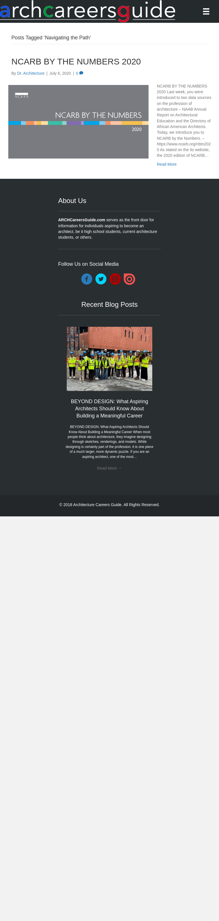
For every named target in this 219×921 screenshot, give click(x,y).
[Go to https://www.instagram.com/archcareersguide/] (115, 279)
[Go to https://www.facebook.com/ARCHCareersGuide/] (86, 279)
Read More (167, 164)
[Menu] (206, 11)
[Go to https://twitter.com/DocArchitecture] (101, 279)
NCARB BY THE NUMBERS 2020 (76, 61)
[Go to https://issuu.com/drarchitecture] (129, 279)
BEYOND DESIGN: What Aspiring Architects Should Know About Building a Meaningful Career (109, 409)
